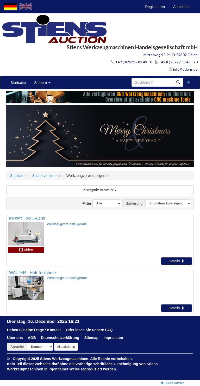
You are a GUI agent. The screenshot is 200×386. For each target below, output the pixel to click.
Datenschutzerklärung (60, 338)
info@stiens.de (183, 69)
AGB (32, 338)
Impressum (113, 338)
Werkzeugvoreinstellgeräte (67, 224)
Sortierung (134, 203)
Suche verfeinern (46, 176)
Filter (84, 203)
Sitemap (91, 338)
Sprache (17, 347)
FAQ (109, 330)
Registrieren (155, 7)
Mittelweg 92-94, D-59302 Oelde (170, 54)
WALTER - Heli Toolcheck (33, 272)
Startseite (18, 83)
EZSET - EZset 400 (27, 219)
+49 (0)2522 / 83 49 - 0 (131, 62)
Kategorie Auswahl (100, 190)
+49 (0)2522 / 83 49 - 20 (176, 62)
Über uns (15, 338)
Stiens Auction (172, 383)
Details (177, 261)
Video (26, 250)
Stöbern (42, 83)
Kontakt (54, 330)
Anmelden (181, 7)
